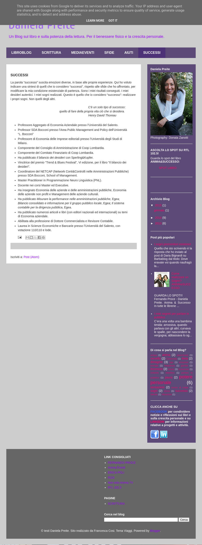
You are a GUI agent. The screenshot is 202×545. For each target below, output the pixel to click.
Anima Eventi (116, 467)
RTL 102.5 (115, 487)
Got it (112, 20)
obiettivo (170, 372)
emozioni (183, 362)
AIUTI (128, 52)
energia (154, 365)
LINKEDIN (157, 421)
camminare (182, 355)
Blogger (155, 530)
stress (167, 391)
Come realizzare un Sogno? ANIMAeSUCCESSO (181, 280)
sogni (153, 390)
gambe (184, 365)
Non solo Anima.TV (120, 482)
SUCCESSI (152, 52)
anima (166, 355)
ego (171, 362)
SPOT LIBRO (168, 168)
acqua (153, 355)
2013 (158, 223)
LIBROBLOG (21, 52)
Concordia (171, 358)
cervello (155, 358)
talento (154, 394)
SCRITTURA (51, 52)
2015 (158, 205)
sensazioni (157, 387)
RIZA (111, 477)
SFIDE (109, 52)
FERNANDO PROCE (122, 462)
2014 (158, 217)
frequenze (169, 365)
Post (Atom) (31, 257)
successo (181, 390)
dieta (185, 358)
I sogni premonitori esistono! (172, 244)
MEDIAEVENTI (82, 52)
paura (169, 377)
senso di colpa (179, 387)
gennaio (159, 210)
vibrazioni (167, 394)
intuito (171, 369)
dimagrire (156, 362)
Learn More (95, 20)
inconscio (156, 369)
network (154, 372)
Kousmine (183, 369)
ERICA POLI (116, 472)
